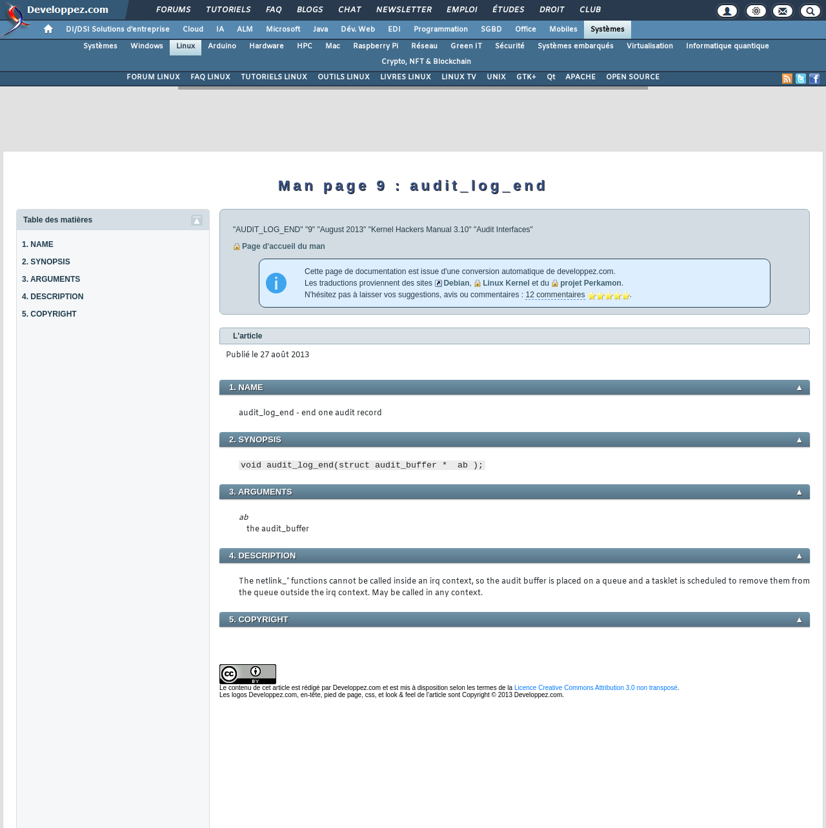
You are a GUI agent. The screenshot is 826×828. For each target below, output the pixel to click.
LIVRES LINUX (405, 77)
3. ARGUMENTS (51, 279)
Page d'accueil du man (283, 246)
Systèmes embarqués (576, 46)
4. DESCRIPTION (52, 296)
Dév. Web (358, 29)
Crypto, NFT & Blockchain (426, 61)
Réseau (424, 46)
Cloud (193, 29)
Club (589, 10)
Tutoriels (227, 10)
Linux (185, 46)
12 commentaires (555, 294)
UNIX (496, 77)
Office (525, 29)
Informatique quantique (727, 46)
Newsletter (403, 10)
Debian (456, 283)
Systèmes (607, 29)
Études (507, 10)
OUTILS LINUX (343, 77)
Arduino (222, 46)
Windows (146, 46)
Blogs (309, 10)
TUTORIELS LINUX (274, 77)
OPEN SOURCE (633, 77)
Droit (551, 10)
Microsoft (283, 29)
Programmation (441, 29)
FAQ (273, 10)
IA (220, 29)
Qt (551, 77)
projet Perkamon (590, 283)
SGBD (491, 29)
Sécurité (510, 46)
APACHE (580, 77)
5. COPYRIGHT (49, 314)
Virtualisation (650, 46)
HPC (304, 46)
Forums (172, 10)
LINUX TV (458, 77)
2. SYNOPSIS (46, 261)
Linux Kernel (506, 283)
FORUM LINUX (153, 77)
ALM (245, 29)
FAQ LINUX (210, 77)
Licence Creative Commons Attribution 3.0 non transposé (596, 687)
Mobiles (563, 29)
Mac (332, 46)
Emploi (461, 10)
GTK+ (526, 77)
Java (320, 29)
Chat (348, 10)
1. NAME (38, 244)
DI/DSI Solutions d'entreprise (118, 29)
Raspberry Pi (375, 46)
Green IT (466, 46)
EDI (394, 29)
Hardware (266, 46)
